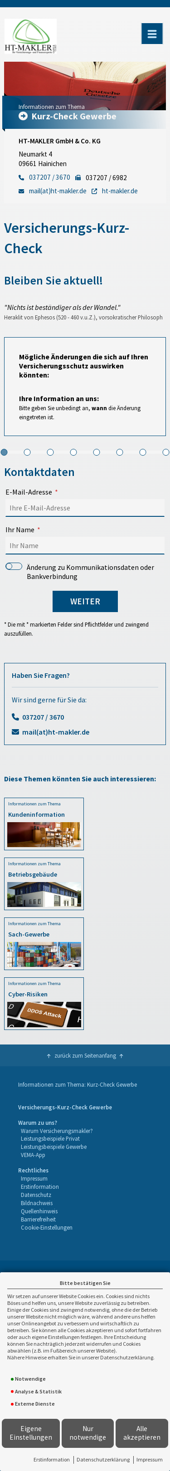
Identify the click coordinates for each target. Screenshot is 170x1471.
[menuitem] (65, 1107)
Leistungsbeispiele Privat (50, 1138)
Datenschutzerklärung (103, 1459)
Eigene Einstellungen (31, 1433)
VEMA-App (33, 1154)
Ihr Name (19, 529)
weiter (85, 601)
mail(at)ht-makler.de (55, 731)
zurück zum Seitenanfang (85, 1055)
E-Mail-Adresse (28, 491)
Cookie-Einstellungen (47, 1227)
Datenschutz (36, 1194)
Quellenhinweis (39, 1211)
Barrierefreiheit (38, 1219)
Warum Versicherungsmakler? (57, 1130)
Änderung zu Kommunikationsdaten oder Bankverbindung (79, 572)
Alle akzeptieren (141, 1433)
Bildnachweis (37, 1202)
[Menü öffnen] (152, 33)
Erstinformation (52, 1459)
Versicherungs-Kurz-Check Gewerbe (65, 1107)
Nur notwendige (87, 1433)
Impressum (149, 1459)
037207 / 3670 (43, 716)
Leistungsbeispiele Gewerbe (54, 1146)
